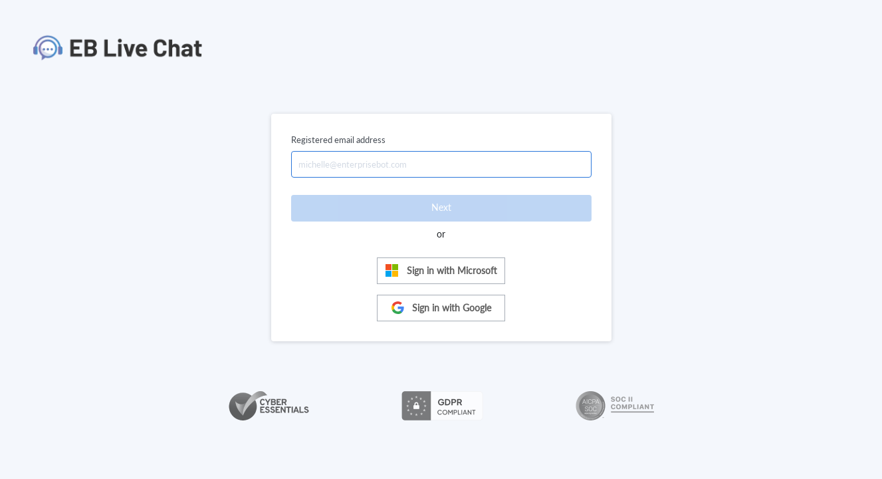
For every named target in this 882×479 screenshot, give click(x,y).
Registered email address (338, 139)
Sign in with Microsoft (441, 270)
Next (441, 207)
